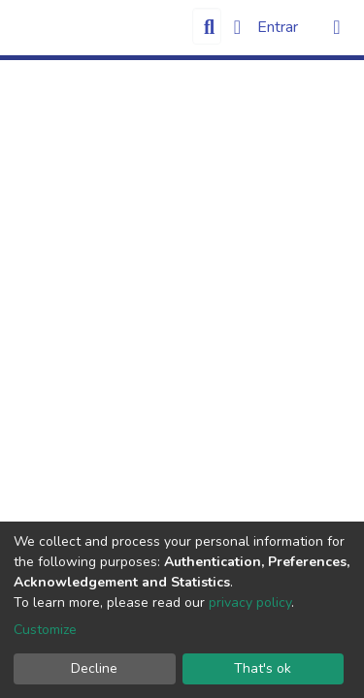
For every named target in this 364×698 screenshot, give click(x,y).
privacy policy (250, 602)
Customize (45, 629)
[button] (237, 27)
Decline (94, 668)
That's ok (262, 668)
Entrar (279, 27)
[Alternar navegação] (337, 27)
